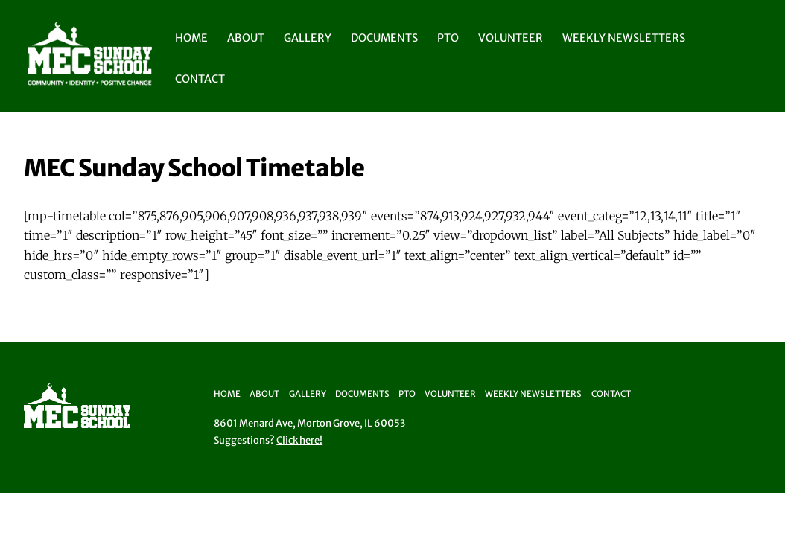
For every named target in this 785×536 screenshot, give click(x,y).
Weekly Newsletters (623, 38)
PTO (448, 38)
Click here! (299, 440)
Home (191, 38)
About (245, 38)
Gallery (307, 38)
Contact (200, 79)
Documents (384, 38)
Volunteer (510, 38)
